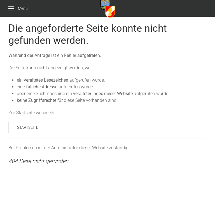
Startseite (27, 127)
